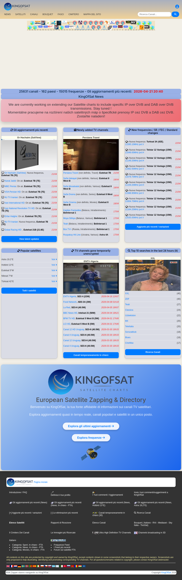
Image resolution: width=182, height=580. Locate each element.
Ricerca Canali (153, 352)
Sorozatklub (130, 332)
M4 (126, 321)
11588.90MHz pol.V (134, 193)
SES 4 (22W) (83, 296)
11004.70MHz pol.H (134, 201)
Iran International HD (14, 203)
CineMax (129, 343)
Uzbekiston (130, 315)
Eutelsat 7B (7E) (9, 175)
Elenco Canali (99, 522)
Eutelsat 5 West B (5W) (87, 318)
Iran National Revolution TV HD (19, 208)
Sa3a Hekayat (70, 178)
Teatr (65, 224)
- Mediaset (161, 522)
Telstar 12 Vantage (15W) (159, 150)
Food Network (70, 302)
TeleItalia (129, 326)
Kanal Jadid (10, 181)
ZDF (127, 299)
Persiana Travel (70, 173)
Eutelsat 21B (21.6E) (33, 230)
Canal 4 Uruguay (71, 335)
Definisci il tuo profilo (60, 493)
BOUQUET (47, 14)
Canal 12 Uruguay (71, 340)
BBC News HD (70, 313)
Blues (127, 337)
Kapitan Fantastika (72, 210)
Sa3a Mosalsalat (71, 186)
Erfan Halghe (11, 216)
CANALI (34, 14)
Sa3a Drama (69, 194)
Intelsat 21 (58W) (86, 313)
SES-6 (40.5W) (78, 307)
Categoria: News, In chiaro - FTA (27, 547)
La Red (66, 307)
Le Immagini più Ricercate (63, 532)
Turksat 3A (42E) (154, 141)
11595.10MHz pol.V (134, 144)
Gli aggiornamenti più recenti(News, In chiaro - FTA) (66, 504)
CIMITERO (73, 14)
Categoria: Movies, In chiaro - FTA (28, 550)
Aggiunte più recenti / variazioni (153, 227)
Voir (54, 259)
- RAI (153, 522)
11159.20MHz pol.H (134, 185)
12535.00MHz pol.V (134, 217)
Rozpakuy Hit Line (72, 235)
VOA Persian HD (12, 192)
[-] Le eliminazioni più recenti (64, 513)
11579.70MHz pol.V (134, 177)
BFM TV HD (69, 318)
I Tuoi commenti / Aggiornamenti (107, 494)
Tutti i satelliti (29, 290)
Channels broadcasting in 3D (149, 532)
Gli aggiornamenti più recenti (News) (28, 502)
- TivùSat (143, 525)
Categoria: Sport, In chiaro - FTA (27, 545)
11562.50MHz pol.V (134, 169)
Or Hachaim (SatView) (15, 173)
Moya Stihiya (69, 218)
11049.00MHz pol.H (134, 152)
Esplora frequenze (91, 437)
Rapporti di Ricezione (61, 522)
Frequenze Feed (61, 545)
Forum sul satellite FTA (65, 550)
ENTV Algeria (69, 296)
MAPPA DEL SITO (92, 14)
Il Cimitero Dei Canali (19, 532)
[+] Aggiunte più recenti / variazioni (25, 513)
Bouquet (138, 522)
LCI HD (66, 324)
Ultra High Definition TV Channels (111, 532)
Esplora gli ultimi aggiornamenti (91, 426)
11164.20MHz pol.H (134, 209)
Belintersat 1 (69, 213)
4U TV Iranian (11, 197)
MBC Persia (10, 186)
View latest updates (29, 239)
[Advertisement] (91, 57)
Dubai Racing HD (13, 230)
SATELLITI (20, 14)
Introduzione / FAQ (18, 492)
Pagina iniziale (27, 482)
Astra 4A (103, 235)
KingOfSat (166, 572)
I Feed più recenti (62, 547)
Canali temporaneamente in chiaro (91, 355)
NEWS (7, 14)
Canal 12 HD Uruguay (73, 329)
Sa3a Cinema (69, 202)
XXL (127, 293)
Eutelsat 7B (105, 173)
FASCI (61, 14)
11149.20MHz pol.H (134, 160)
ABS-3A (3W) (84, 302)
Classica (129, 310)
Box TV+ (67, 229)
